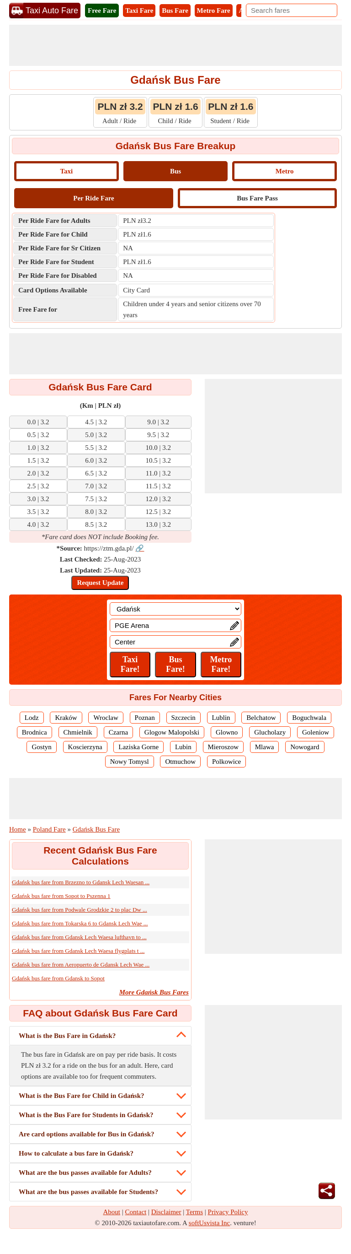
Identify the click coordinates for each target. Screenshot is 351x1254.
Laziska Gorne (138, 747)
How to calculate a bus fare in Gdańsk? (76, 1153)
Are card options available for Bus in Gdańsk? (86, 1134)
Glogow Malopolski (171, 732)
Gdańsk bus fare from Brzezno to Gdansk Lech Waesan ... (80, 882)
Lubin (183, 747)
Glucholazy (270, 732)
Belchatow (261, 717)
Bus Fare (175, 10)
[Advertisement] (175, 45)
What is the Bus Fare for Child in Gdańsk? (81, 1095)
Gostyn (41, 747)
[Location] (175, 609)
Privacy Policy (228, 1212)
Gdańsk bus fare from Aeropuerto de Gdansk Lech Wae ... (80, 964)
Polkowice (226, 761)
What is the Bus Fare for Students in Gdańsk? (86, 1115)
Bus (175, 171)
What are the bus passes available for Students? (88, 1191)
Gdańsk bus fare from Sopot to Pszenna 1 (61, 895)
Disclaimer (166, 1212)
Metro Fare (213, 10)
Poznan (145, 717)
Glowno (227, 732)
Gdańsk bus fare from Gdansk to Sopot (58, 978)
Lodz (32, 717)
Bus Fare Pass (257, 198)
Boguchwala (309, 717)
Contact (136, 1212)
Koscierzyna (85, 747)
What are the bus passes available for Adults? (85, 1172)
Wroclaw (105, 717)
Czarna (118, 732)
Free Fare (102, 10)
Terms (194, 1212)
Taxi (66, 171)
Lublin (221, 717)
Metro (285, 171)
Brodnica (34, 732)
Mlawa (264, 747)
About (112, 1212)
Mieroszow (223, 747)
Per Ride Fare (93, 198)
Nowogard (304, 747)
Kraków (66, 717)
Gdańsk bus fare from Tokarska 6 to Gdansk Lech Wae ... (80, 923)
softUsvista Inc (209, 1223)
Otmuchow (180, 761)
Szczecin (183, 717)
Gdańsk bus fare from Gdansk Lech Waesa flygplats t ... (78, 950)
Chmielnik (78, 732)
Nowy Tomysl (129, 761)
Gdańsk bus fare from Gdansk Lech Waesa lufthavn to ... (79, 937)
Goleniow (315, 732)
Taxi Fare (139, 10)
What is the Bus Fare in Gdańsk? (67, 1035)
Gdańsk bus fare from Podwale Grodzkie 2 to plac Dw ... (79, 909)
